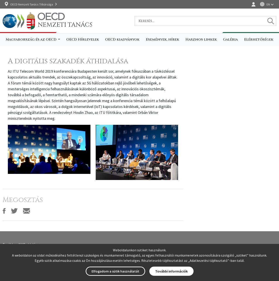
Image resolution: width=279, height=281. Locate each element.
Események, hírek (162, 39)
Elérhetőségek (258, 39)
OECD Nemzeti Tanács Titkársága (31, 4)
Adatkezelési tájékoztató (209, 260)
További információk (171, 271)
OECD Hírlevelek (82, 39)
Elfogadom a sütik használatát (115, 271)
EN (268, 4)
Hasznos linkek (201, 39)
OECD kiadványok (122, 39)
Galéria (230, 39)
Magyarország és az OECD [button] (31, 39)
